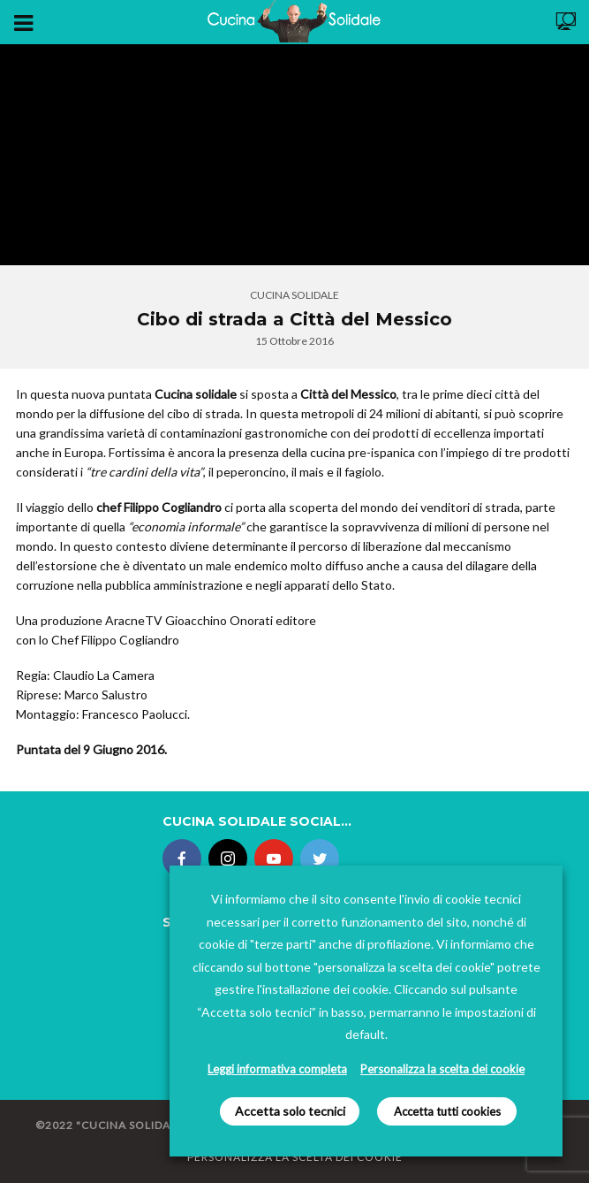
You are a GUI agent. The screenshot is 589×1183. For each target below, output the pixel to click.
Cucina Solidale (294, 294)
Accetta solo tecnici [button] (290, 1110)
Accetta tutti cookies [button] (447, 1111)
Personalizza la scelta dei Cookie (295, 1157)
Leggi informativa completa (277, 1069)
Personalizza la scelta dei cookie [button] (442, 1069)
